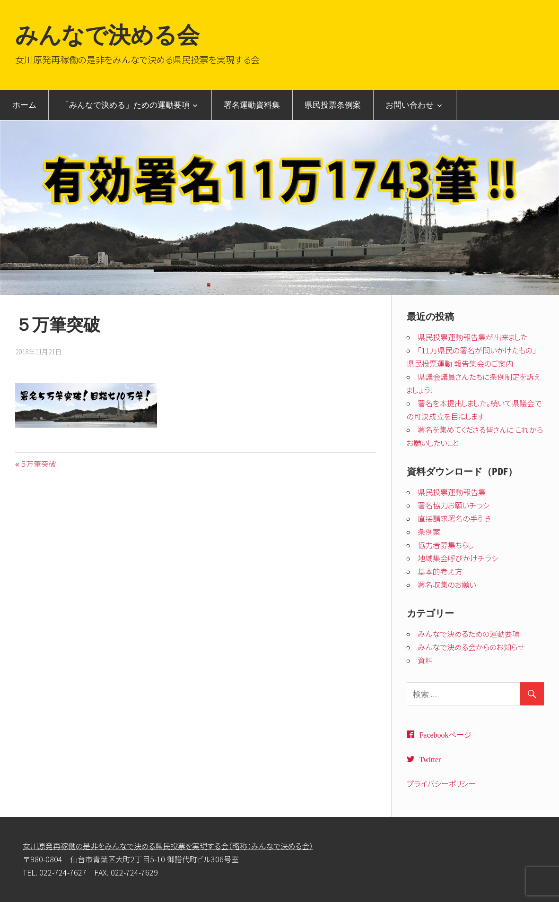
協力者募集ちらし (446, 545)
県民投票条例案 (333, 105)
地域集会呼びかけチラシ (458, 558)
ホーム (24, 105)
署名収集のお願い (447, 585)
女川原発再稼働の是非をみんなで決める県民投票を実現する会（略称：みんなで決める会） (168, 846)
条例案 (429, 532)
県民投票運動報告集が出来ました (473, 337)
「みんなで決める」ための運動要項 (125, 105)
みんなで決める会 (107, 35)
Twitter (430, 759)
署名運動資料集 (252, 105)
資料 (425, 660)
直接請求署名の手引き (454, 519)
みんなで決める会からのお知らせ (471, 647)
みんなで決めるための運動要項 (469, 634)
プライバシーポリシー (441, 784)
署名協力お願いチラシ (454, 505)
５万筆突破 (38, 464)
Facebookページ (445, 734)
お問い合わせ (409, 105)
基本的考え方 (440, 572)
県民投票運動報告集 (452, 492)
